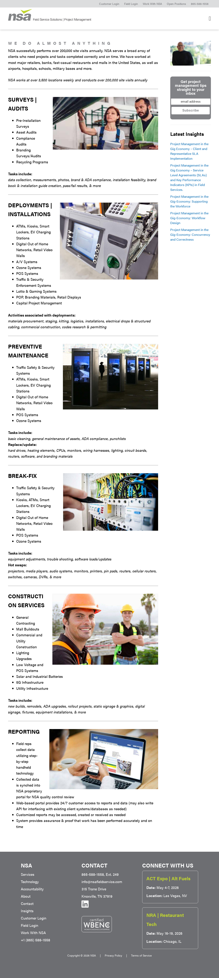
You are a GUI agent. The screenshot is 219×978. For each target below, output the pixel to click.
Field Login (131, 4)
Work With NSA (152, 4)
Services (27, 874)
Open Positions (176, 4)
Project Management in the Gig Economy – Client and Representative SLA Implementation (189, 151)
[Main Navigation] (210, 18)
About (26, 896)
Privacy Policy (113, 955)
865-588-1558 (199, 4)
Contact (27, 903)
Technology (30, 881)
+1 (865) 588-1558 (35, 939)
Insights (27, 910)
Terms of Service (141, 955)
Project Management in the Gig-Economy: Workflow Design (189, 218)
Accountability (32, 888)
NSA (56, 15)
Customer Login (109, 4)
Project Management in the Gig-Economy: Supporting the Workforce (189, 201)
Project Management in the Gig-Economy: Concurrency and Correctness (190, 234)
